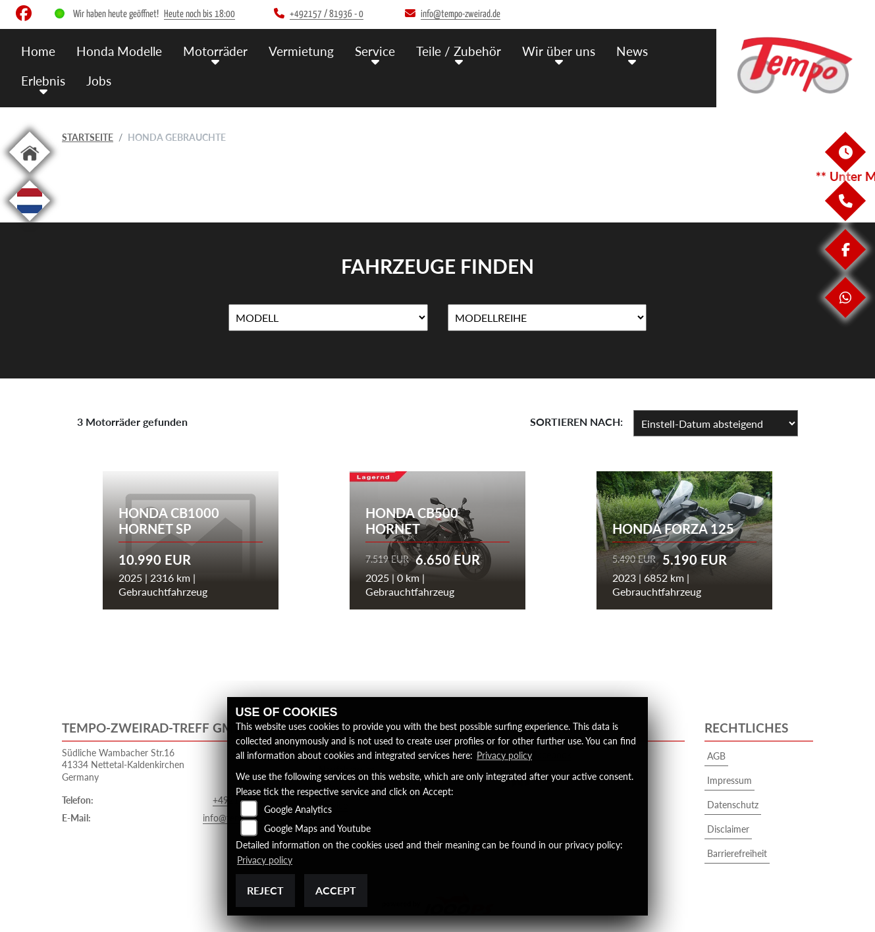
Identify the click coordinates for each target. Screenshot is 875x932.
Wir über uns (558, 51)
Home (38, 51)
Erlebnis (43, 80)
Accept (335, 890)
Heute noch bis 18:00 (199, 14)
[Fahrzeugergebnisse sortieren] (715, 423)
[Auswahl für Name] (328, 318)
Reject (265, 890)
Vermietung (301, 51)
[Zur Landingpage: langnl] (29, 223)
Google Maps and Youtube (317, 828)
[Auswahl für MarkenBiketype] (547, 318)
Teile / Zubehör (458, 51)
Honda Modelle (119, 51)
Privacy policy (504, 755)
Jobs (98, 80)
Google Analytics (298, 809)
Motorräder (215, 51)
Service (375, 51)
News (632, 51)
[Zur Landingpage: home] (29, 174)
